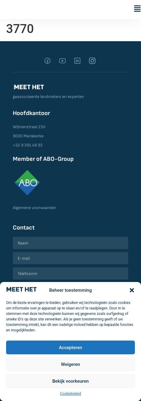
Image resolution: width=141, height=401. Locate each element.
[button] (132, 290)
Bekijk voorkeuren (70, 381)
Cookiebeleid (70, 394)
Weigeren (70, 364)
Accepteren (70, 347)
